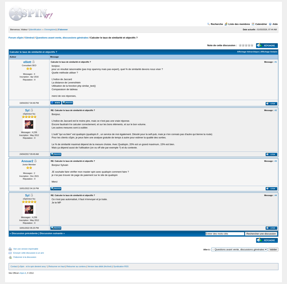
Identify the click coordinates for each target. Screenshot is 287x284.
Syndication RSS (120, 266)
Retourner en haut (57, 266)
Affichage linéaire (268, 52)
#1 (276, 62)
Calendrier (259, 24)
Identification (35, 29)
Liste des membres (237, 24)
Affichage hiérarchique (248, 52)
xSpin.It (22, 273)
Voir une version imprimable (25, 249)
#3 (276, 161)
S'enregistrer (50, 29)
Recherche (215, 24)
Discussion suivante (51, 233)
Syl (27, 110)
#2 (276, 110)
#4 (276, 195)
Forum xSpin (16, 37)
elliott (27, 62)
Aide (273, 24)
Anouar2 (27, 161)
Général (29, 37)
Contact (14, 266)
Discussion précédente (25, 233)
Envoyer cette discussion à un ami (28, 253)
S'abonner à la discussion (24, 257)
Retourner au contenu (76, 266)
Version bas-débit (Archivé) (99, 266)
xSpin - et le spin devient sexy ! (33, 266)
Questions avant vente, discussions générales (62, 37)
